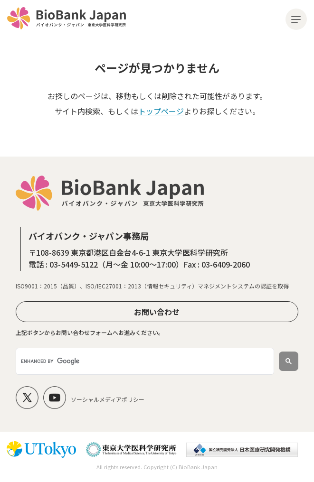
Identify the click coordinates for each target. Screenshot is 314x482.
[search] (144, 361)
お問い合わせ (157, 311)
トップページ (161, 111)
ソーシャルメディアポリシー (107, 399)
